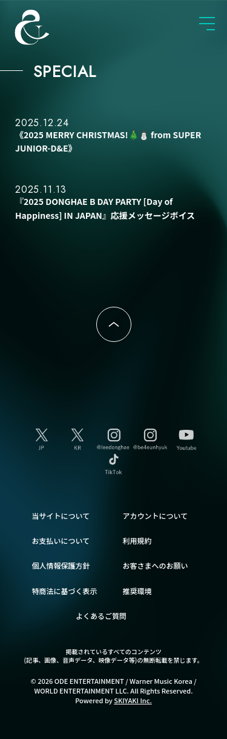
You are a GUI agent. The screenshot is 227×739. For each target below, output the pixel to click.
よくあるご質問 (101, 615)
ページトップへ (114, 324)
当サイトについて (61, 515)
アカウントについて (155, 515)
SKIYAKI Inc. (133, 700)
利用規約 (137, 540)
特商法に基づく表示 (64, 591)
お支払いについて (61, 540)
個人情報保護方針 (61, 565)
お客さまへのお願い (155, 565)
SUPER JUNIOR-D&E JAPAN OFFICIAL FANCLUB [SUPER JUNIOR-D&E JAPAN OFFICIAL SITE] (51, 27)
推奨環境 (137, 591)
